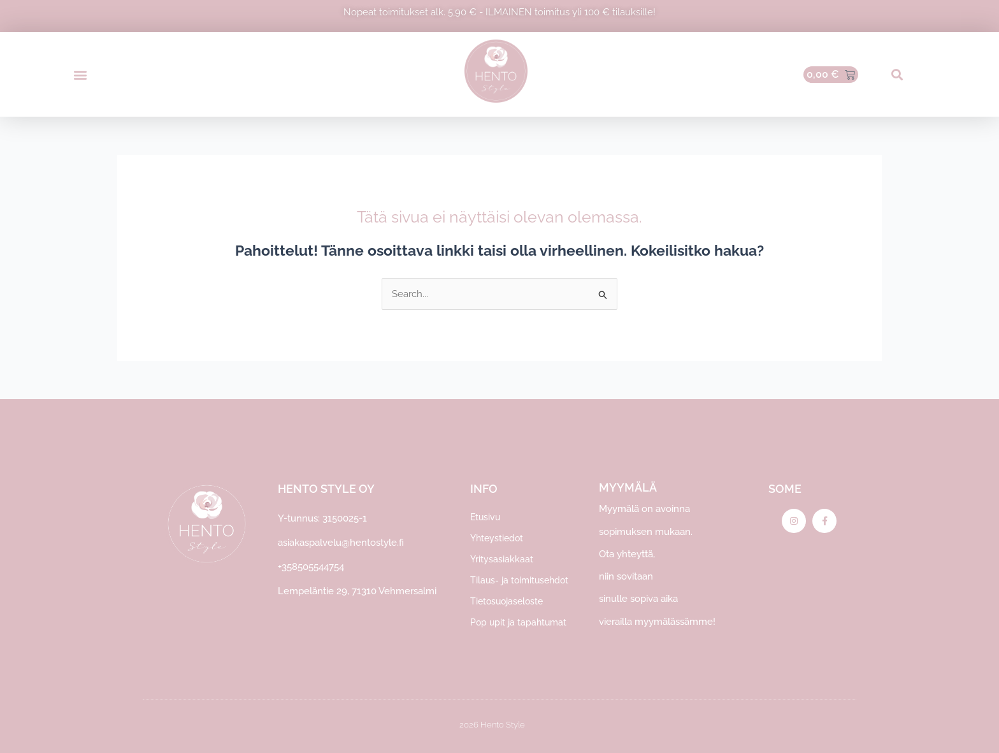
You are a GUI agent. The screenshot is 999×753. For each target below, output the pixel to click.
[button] (79, 74)
